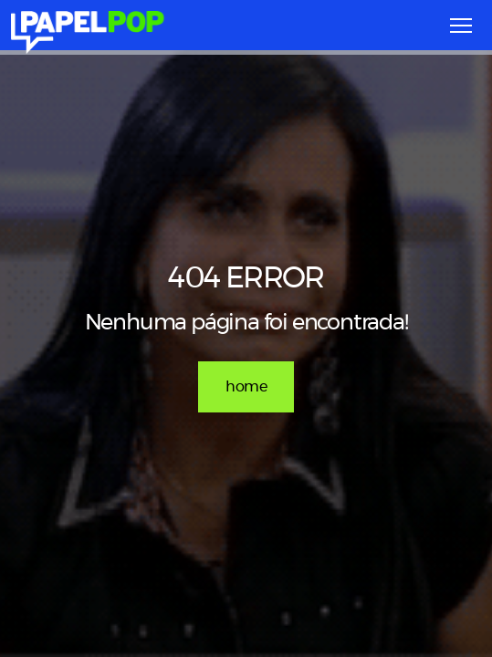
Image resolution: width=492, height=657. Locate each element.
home (246, 387)
